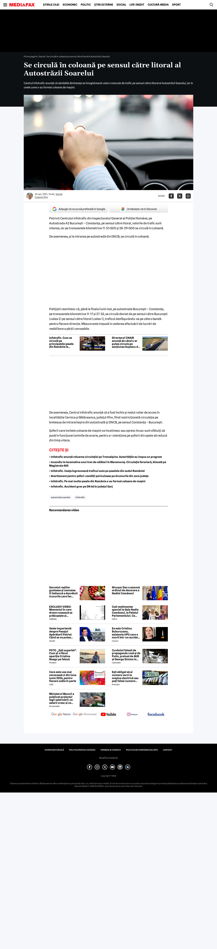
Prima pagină (30, 56)
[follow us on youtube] (108, 715)
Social (121, 4)
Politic (86, 4)
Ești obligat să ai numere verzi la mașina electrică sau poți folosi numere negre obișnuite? (125, 676)
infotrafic (80, 497)
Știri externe (103, 4)
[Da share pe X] (179, 196)
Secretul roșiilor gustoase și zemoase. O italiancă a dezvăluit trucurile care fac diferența (63, 592)
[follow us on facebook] (156, 715)
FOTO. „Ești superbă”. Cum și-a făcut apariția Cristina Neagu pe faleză (63, 655)
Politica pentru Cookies (82, 750)
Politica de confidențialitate (142, 750)
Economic (70, 4)
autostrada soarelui (60, 497)
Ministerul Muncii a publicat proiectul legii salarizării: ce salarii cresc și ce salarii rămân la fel (61, 698)
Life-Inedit (137, 4)
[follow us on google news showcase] (85, 715)
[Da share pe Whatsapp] (188, 196)
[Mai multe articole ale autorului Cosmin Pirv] (29, 196)
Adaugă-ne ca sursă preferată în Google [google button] (78, 209)
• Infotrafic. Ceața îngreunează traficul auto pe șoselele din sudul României (97, 471)
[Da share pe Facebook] (171, 196)
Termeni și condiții (110, 750)
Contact (167, 750)
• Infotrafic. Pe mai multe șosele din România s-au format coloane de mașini (97, 481)
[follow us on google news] (61, 715)
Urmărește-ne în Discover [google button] (138, 209)
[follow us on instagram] (132, 715)
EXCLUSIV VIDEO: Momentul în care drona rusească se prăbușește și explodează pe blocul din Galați (62, 611)
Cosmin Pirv (41, 197)
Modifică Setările (108, 758)
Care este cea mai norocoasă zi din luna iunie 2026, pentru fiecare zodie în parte (62, 676)
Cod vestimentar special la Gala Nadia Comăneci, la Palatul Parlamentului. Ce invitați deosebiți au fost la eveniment (125, 611)
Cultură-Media (158, 4)
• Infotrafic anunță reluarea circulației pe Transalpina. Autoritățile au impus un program (105, 456)
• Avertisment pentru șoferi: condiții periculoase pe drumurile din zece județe (99, 476)
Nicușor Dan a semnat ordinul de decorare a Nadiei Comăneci (126, 590)
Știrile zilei (51, 4)
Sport (176, 4)
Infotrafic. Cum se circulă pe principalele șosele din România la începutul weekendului (61, 342)
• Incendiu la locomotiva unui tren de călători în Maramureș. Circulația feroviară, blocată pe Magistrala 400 (107, 464)
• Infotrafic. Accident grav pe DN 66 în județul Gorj (81, 486)
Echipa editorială (54, 750)
